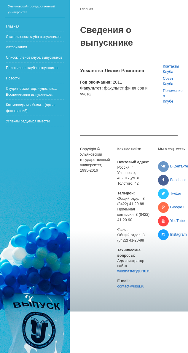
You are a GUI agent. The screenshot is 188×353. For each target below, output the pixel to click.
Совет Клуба (168, 81)
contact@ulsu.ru (130, 286)
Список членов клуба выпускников (34, 57)
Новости (13, 78)
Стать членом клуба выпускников (33, 37)
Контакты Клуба (168, 69)
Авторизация (16, 47)
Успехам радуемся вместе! (28, 121)
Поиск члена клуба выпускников (32, 68)
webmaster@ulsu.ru (133, 271)
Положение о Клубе (168, 96)
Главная (12, 26)
